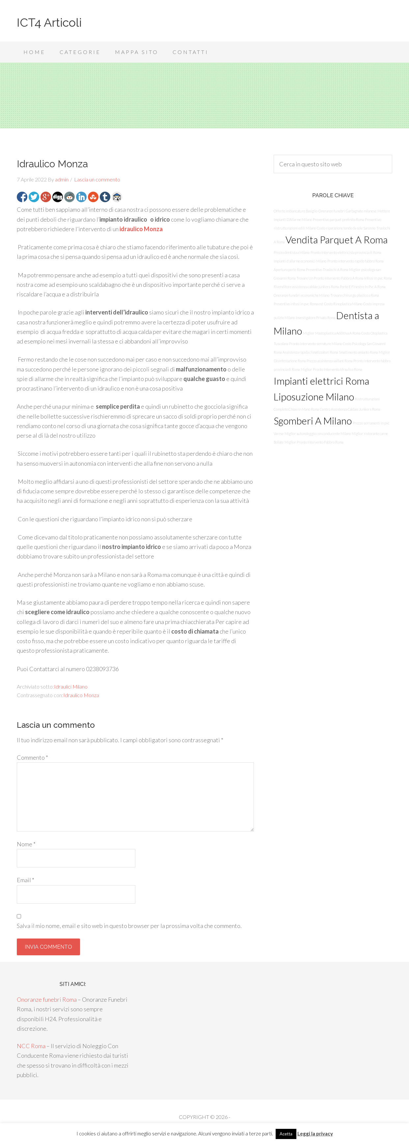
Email (25, 880)
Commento (32, 757)
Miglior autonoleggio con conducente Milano (318, 433)
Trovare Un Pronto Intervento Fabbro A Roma (329, 278)
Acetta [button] (286, 1133)
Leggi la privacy (315, 1133)
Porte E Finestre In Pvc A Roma (362, 287)
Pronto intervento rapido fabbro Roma (355, 261)
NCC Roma (31, 1045)
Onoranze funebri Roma (47, 999)
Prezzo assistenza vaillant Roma (329, 361)
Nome (26, 844)
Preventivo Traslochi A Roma (327, 269)
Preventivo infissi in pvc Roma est (298, 304)
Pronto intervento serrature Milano (315, 343)
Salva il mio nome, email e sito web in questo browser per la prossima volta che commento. (129, 925)
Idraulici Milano (71, 686)
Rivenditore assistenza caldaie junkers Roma (306, 287)
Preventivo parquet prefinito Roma (338, 219)
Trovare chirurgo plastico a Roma (354, 295)
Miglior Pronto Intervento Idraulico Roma (331, 369)
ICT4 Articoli (49, 22)
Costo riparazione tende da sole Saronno (346, 228)
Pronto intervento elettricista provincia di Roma (346, 252)
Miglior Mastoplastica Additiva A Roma (331, 333)
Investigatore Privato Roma (315, 317)
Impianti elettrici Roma (321, 381)
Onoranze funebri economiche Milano (301, 295)
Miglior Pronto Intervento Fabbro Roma (314, 442)
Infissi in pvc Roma (378, 278)
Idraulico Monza (81, 695)
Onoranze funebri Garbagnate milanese (347, 211)
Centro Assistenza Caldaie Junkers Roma (350, 409)
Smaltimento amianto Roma (358, 352)
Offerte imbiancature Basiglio (295, 211)
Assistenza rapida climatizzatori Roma (310, 352)
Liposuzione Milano (314, 396)
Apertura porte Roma (289, 269)
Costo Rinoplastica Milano (343, 304)
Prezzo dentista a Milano (292, 252)
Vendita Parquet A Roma (337, 239)
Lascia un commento (97, 179)
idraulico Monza (141, 228)
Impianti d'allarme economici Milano (300, 261)
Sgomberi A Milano (313, 420)
